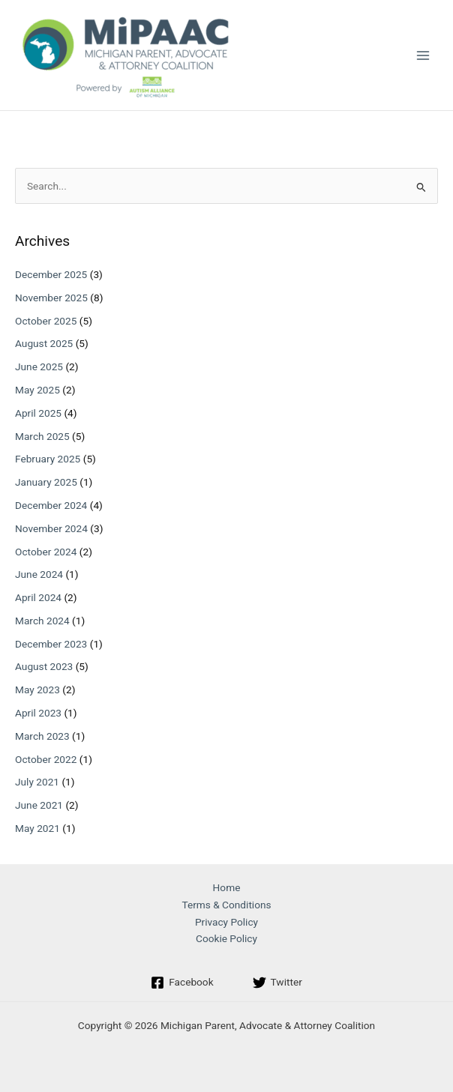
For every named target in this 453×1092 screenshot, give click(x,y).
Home (227, 887)
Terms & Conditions (226, 905)
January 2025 (46, 482)
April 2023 (38, 713)
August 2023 (44, 666)
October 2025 (45, 321)
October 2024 (45, 552)
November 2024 (51, 528)
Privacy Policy (226, 922)
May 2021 (37, 828)
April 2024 (38, 597)
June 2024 (39, 574)
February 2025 (47, 459)
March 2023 (42, 736)
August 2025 (44, 343)
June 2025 (39, 366)
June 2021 (39, 805)
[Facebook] (182, 982)
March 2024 (42, 621)
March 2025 (42, 436)
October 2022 (45, 759)
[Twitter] (277, 982)
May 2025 (37, 390)
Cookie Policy (226, 938)
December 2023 (51, 644)
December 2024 (51, 505)
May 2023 (37, 690)
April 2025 (38, 413)
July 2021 (37, 782)
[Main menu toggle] (423, 55)
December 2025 (51, 274)
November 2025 (51, 298)
